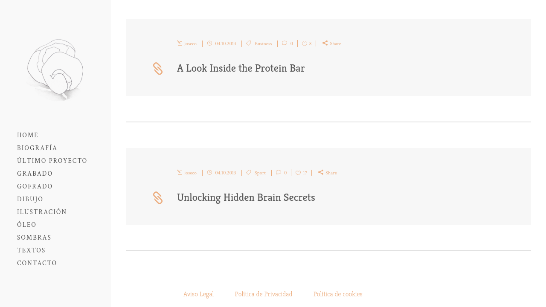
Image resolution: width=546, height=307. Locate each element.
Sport (260, 173)
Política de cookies (338, 294)
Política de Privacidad (264, 294)
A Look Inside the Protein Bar (241, 68)
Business (263, 44)
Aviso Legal (198, 294)
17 (305, 173)
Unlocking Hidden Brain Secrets (246, 197)
